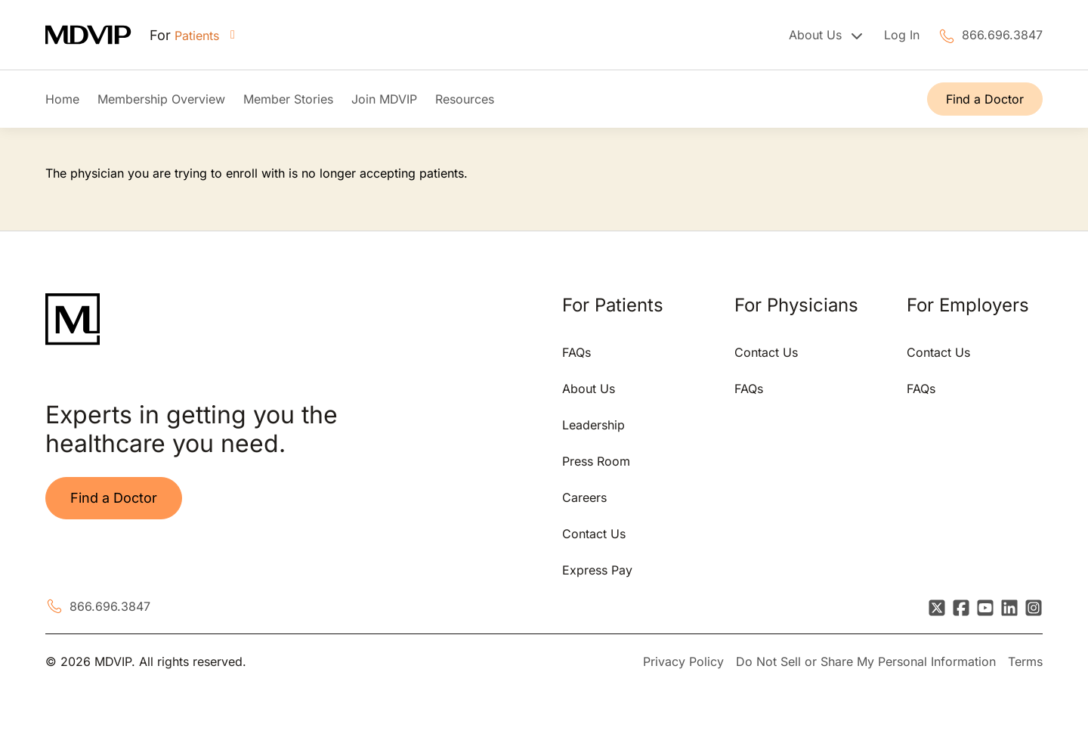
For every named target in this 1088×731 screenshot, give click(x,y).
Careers (584, 497)
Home (62, 99)
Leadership (593, 424)
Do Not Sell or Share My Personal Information (866, 661)
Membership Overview (161, 99)
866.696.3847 (1002, 34)
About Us (588, 388)
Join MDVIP (384, 99)
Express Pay (597, 570)
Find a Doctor (985, 99)
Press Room (596, 461)
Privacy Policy (683, 661)
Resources (464, 99)
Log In (902, 34)
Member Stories (288, 99)
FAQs (576, 352)
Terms (1025, 661)
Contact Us (594, 533)
